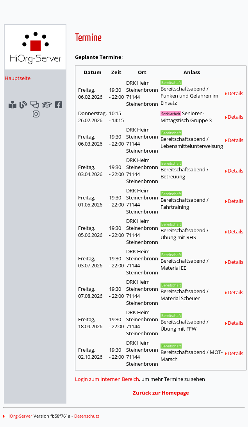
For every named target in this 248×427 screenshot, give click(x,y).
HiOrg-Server (17, 416)
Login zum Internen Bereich (107, 379)
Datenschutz (86, 416)
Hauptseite (17, 78)
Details (234, 93)
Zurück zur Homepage (161, 392)
